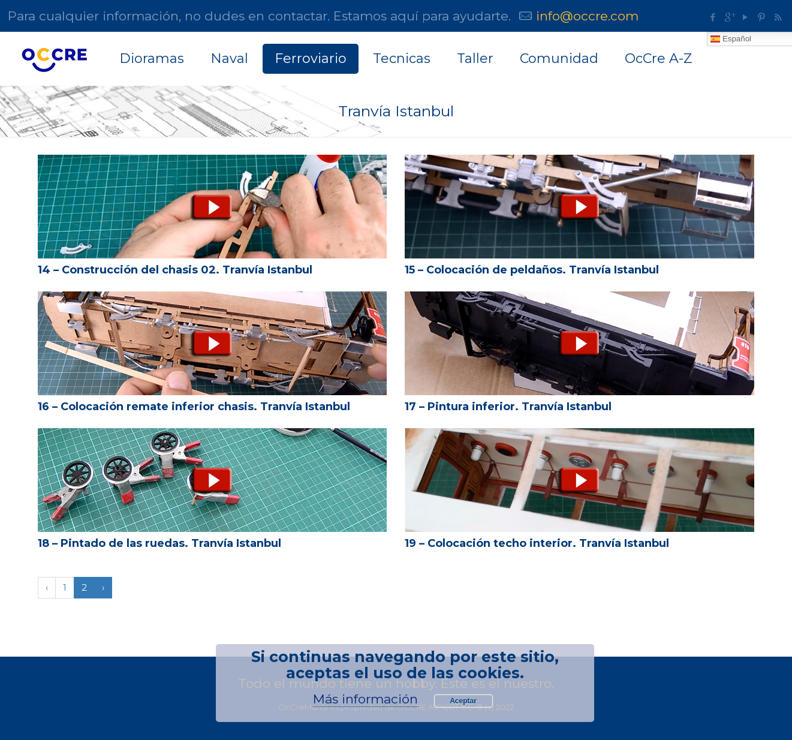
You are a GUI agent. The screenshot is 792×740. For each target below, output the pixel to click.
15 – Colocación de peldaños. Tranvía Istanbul (532, 269)
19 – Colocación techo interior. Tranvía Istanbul (537, 543)
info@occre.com (587, 15)
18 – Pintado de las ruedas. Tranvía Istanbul (159, 543)
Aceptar (463, 701)
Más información (365, 698)
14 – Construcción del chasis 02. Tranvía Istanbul (175, 269)
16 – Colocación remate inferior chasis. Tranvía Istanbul (194, 406)
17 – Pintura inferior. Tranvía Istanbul (508, 406)
